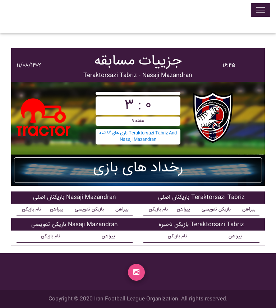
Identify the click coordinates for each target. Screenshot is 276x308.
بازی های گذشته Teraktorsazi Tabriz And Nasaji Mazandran (138, 136)
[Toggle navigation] (260, 11)
